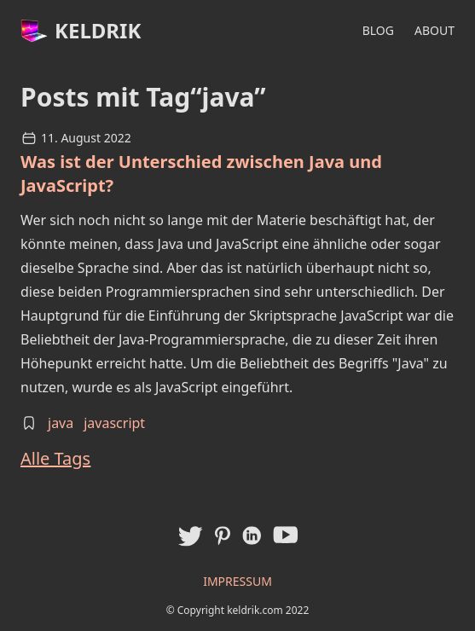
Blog (378, 30)
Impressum (237, 581)
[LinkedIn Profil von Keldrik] (251, 535)
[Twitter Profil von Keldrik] (189, 536)
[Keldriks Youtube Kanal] (285, 534)
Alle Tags (55, 458)
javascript (114, 423)
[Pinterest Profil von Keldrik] (222, 535)
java (60, 423)
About (434, 30)
